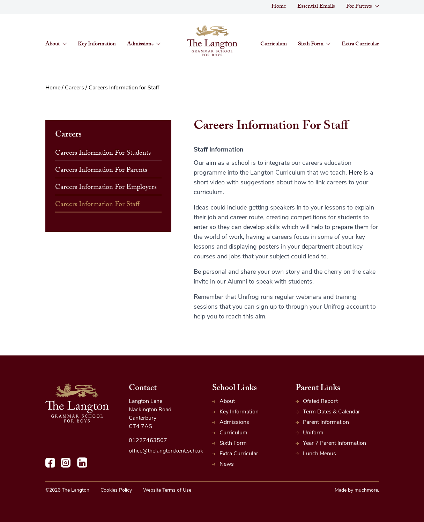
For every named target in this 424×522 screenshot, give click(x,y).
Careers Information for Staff (97, 205)
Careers (74, 88)
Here (355, 173)
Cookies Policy (116, 490)
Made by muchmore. (357, 490)
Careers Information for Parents (101, 171)
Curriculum (273, 45)
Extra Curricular (360, 45)
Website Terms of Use (167, 490)
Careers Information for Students (103, 154)
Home (278, 7)
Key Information (97, 45)
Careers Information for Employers (106, 188)
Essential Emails (316, 7)
